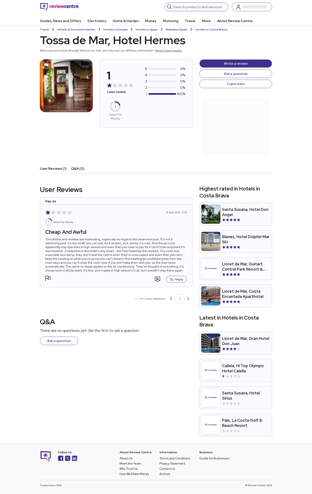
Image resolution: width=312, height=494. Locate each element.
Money (150, 21)
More (206, 21)
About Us (126, 458)
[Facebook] (60, 459)
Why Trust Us (129, 469)
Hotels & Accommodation (76, 29)
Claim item (236, 84)
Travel (190, 21)
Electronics (97, 21)
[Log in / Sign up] (252, 7)
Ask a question (236, 73)
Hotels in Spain (147, 29)
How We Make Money (134, 474)
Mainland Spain (176, 29)
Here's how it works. (168, 50)
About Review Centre (235, 21)
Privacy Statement (172, 463)
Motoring (170, 21)
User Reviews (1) (53, 168)
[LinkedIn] (74, 459)
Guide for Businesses (214, 458)
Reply (176, 279)
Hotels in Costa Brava (211, 29)
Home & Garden (126, 21)
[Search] (199, 7)
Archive (164, 474)
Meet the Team (130, 463)
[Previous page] (171, 299)
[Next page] (188, 299)
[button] (47, 279)
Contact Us (167, 469)
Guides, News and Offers (60, 21)
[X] (67, 459)
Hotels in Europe (116, 29)
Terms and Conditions (174, 458)
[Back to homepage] (59, 7)
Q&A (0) (77, 168)
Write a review (236, 63)
